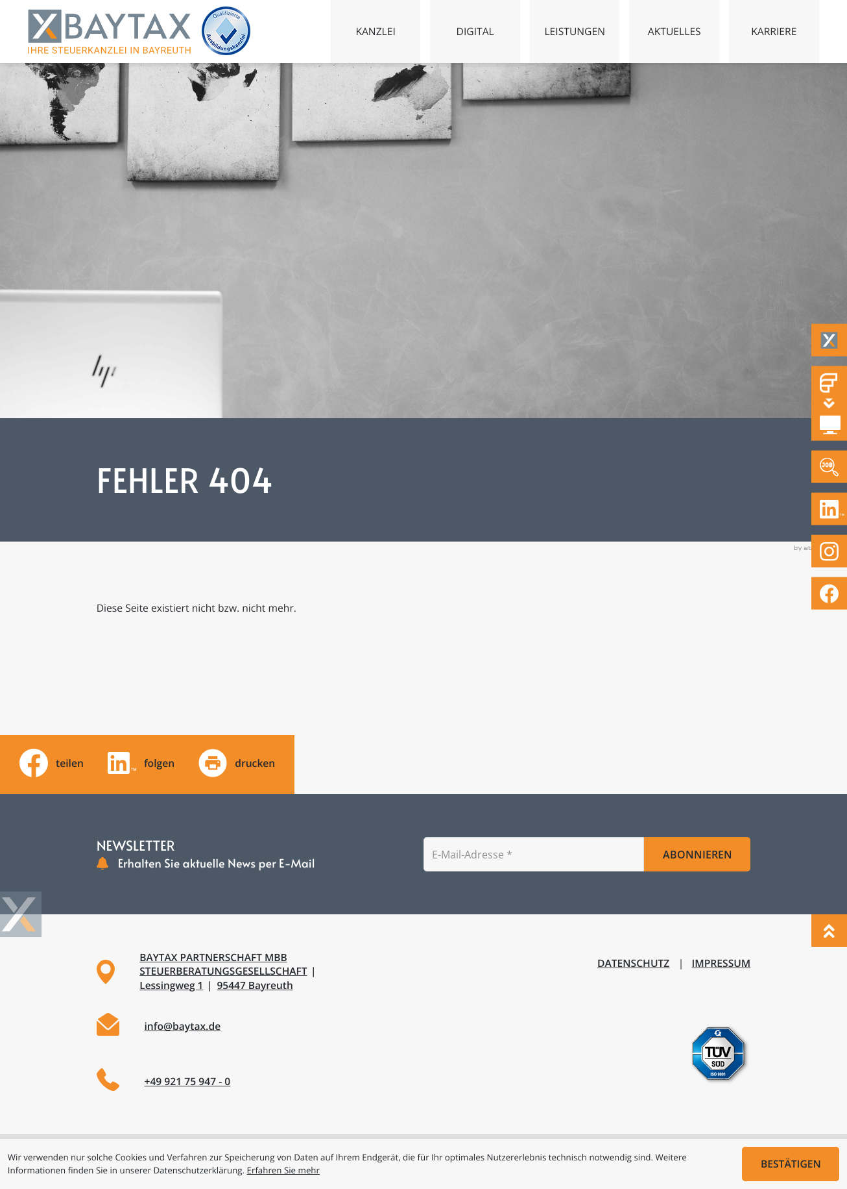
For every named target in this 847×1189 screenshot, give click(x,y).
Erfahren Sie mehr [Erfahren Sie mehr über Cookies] (283, 1170)
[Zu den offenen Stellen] (829, 467)
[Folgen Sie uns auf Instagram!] (829, 551)
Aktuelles (674, 31)
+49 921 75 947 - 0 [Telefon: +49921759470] (187, 1081)
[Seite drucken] (236, 763)
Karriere (773, 31)
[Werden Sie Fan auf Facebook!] (829, 593)
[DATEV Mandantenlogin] (829, 425)
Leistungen (574, 31)
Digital (475, 31)
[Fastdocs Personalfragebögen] (829, 382)
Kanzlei (375, 31)
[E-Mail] (534, 854)
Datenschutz (633, 963)
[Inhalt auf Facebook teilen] (51, 763)
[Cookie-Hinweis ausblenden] (790, 1164)
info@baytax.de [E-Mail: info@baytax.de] (182, 1026)
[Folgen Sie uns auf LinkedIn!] (829, 509)
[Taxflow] (829, 340)
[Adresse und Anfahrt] (253, 971)
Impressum (720, 963)
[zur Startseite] (109, 31)
